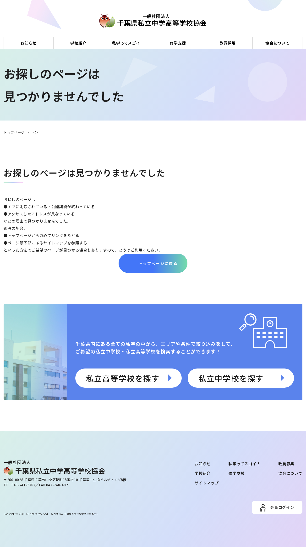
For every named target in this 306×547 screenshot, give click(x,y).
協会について (277, 43)
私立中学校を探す (231, 377)
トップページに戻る (158, 263)
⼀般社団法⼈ (156, 20)
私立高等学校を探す (123, 377)
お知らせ (29, 43)
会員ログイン (282, 507)
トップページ (20, 235)
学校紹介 (78, 43)
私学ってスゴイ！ (128, 43)
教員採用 (228, 43)
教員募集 (286, 463)
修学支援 (178, 43)
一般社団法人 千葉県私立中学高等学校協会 (73, 513)
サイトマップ (207, 482)
